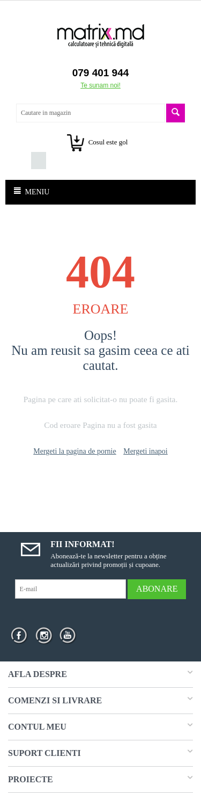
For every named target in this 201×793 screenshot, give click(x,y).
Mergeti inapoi (145, 451)
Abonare (156, 588)
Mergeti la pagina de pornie (74, 451)
